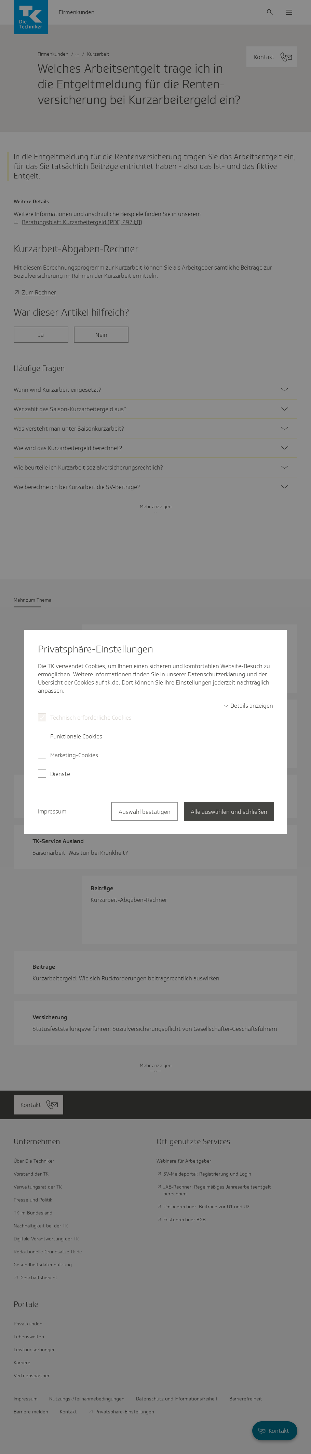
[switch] (248, 706)
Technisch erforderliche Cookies (91, 717)
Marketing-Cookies (74, 755)
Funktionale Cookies (76, 736)
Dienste (60, 774)
